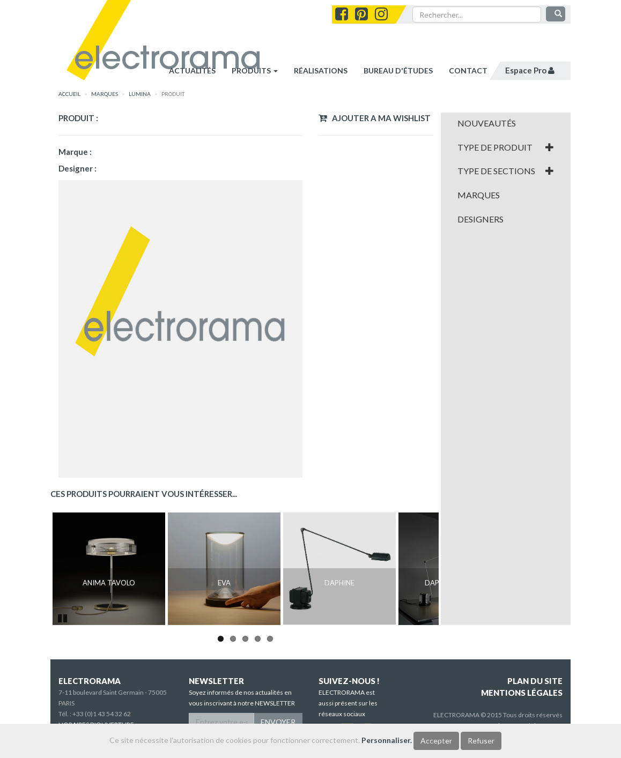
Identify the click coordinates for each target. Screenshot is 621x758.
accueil (69, 94)
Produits (255, 70)
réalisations (321, 70)
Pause (63, 617)
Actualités (192, 70)
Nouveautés (486, 123)
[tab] (506, 123)
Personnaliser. (386, 740)
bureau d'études (398, 70)
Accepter (436, 740)
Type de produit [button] (506, 147)
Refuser (481, 740)
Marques (478, 195)
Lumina (140, 94)
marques (104, 94)
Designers (480, 219)
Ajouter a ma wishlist (375, 118)
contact (468, 70)
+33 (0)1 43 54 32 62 (101, 714)
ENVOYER (278, 721)
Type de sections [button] (506, 171)
